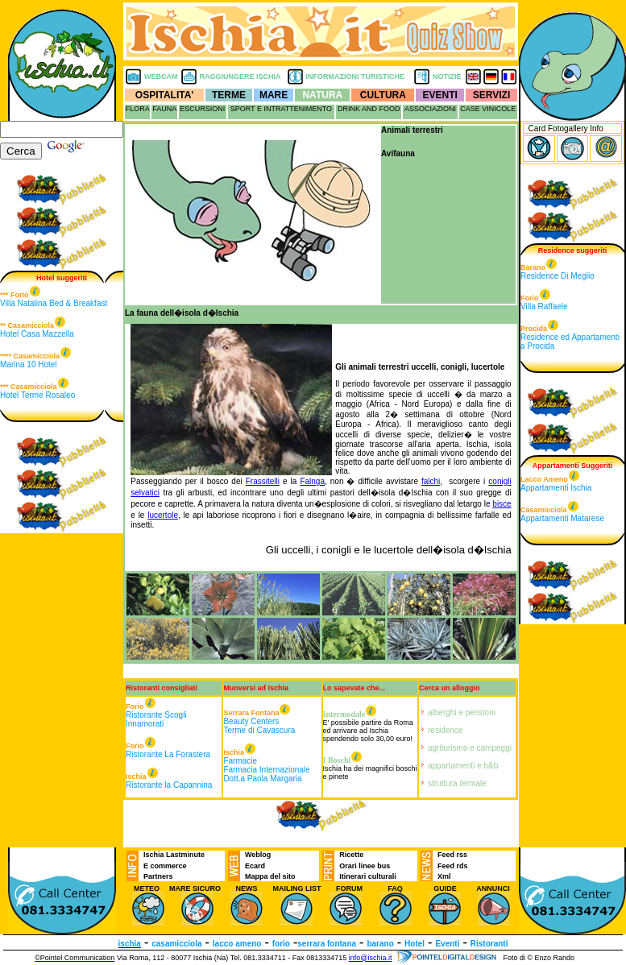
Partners (158, 876)
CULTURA (383, 95)
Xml (444, 876)
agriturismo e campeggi (470, 747)
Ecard (255, 866)
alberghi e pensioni (461, 712)
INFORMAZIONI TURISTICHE (355, 76)
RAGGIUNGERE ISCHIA (240, 76)
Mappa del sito (270, 876)
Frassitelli (263, 481)
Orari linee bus (364, 866)
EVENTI (440, 95)
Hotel (414, 943)
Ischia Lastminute (174, 855)
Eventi (447, 943)
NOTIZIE (447, 76)
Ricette (351, 855)
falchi (430, 481)
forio (281, 943)
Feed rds (452, 866)
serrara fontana (326, 943)
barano (380, 943)
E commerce (165, 866)
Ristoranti (489, 943)
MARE (273, 95)
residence (445, 730)
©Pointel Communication (74, 958)
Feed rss (452, 855)
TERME (229, 95)
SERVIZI (491, 95)
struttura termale (457, 783)
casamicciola (176, 943)
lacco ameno (237, 943)
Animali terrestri (412, 130)
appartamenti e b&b (463, 765)
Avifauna (398, 153)
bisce (501, 503)
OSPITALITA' (164, 95)
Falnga (312, 481)
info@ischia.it (370, 958)
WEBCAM (161, 76)
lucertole (162, 515)
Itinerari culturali (367, 876)
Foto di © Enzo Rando (538, 958)
